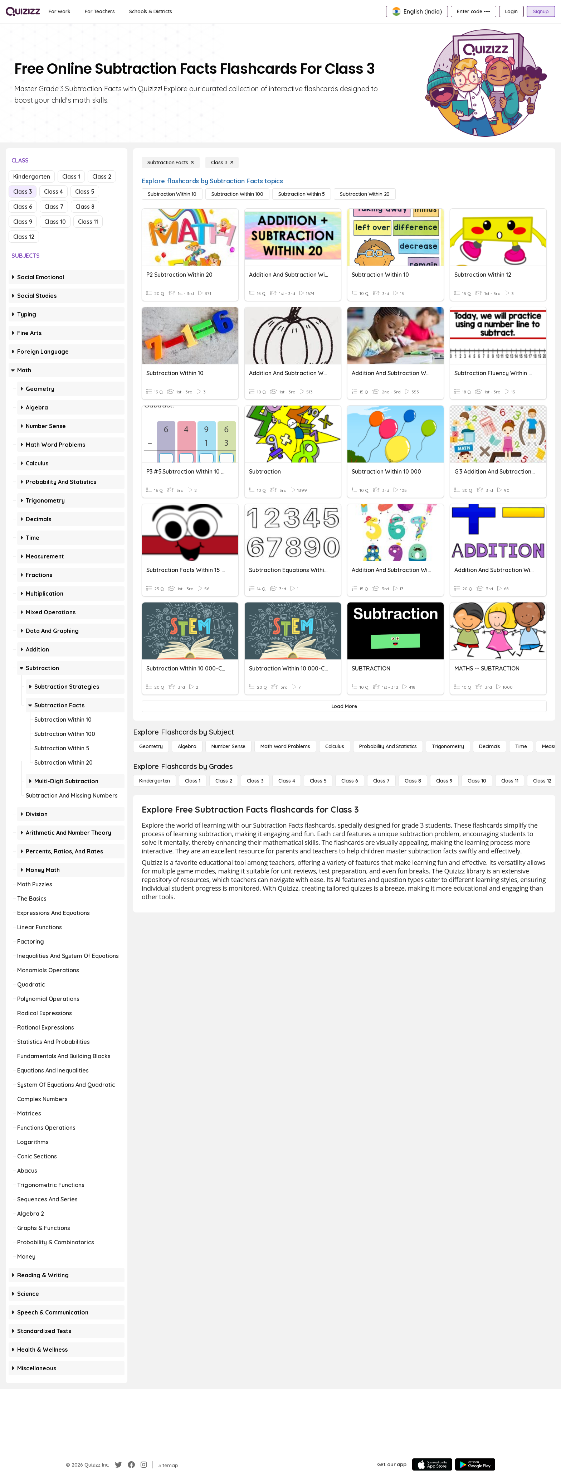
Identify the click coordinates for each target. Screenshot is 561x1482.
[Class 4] (286, 780)
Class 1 (71, 176)
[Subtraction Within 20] (365, 194)
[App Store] (432, 1464)
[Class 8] (413, 780)
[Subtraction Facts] (171, 162)
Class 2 (101, 176)
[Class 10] (477, 780)
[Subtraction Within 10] (172, 194)
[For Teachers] (100, 11)
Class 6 (22, 206)
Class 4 (53, 191)
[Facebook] (131, 1465)
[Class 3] (222, 162)
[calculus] (334, 746)
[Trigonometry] (448, 746)
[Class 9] (444, 780)
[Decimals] (489, 746)
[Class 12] (542, 780)
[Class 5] (318, 780)
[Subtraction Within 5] (301, 194)
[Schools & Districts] (150, 11)
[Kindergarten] (154, 780)
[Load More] (344, 706)
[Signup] (541, 11)
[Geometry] (151, 746)
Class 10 (55, 221)
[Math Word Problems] (285, 746)
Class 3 (22, 191)
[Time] (521, 746)
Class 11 (88, 221)
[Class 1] (192, 780)
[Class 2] (223, 780)
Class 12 (23, 236)
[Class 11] (510, 780)
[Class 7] (381, 780)
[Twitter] (118, 1465)
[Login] (511, 11)
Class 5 (84, 191)
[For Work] (59, 11)
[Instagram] (144, 1465)
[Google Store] (475, 1464)
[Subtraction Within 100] (237, 194)
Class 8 (84, 206)
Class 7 (53, 206)
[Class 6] (349, 780)
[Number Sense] (228, 746)
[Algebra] (187, 746)
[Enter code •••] (473, 11)
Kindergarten (31, 176)
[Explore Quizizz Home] (23, 11)
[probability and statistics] (388, 746)
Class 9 (22, 221)
